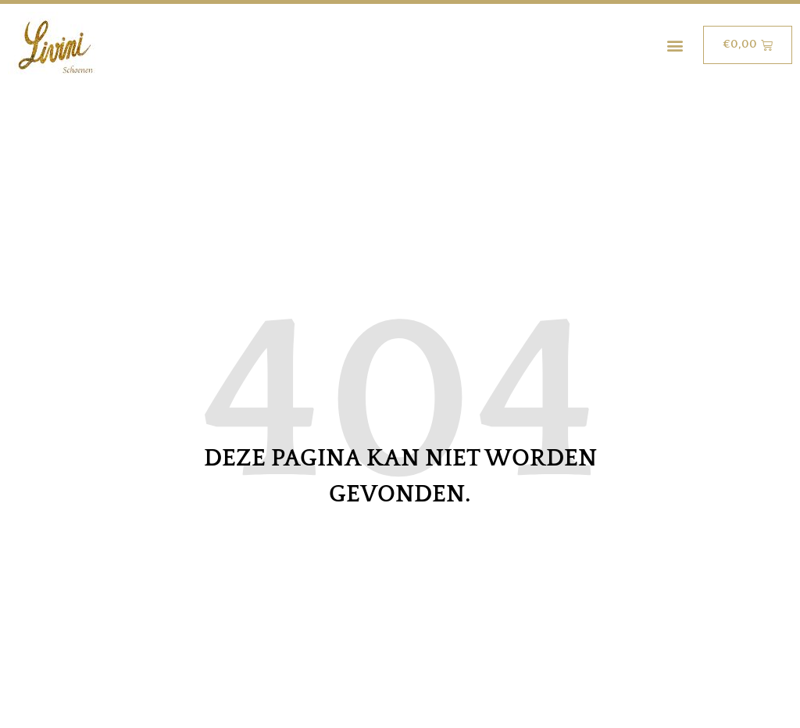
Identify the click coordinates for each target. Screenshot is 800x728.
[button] (675, 45)
